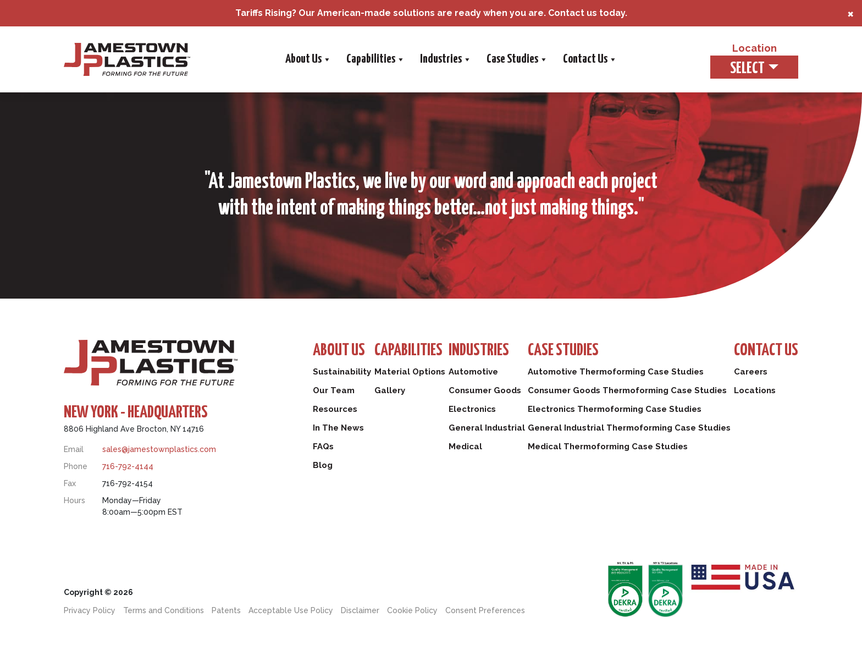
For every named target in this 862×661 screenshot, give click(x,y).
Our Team (334, 390)
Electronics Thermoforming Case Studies (614, 409)
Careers (750, 372)
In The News (338, 428)
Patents (226, 610)
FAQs (323, 446)
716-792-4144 (127, 466)
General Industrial (487, 428)
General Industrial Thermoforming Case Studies (629, 428)
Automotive (473, 372)
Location (754, 48)
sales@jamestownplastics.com (159, 449)
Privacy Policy (89, 610)
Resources (335, 409)
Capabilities (375, 59)
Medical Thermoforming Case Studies (608, 446)
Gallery (389, 390)
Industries (445, 59)
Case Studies (516, 59)
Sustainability (342, 372)
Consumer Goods (485, 390)
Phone (75, 466)
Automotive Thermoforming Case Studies (616, 372)
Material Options (409, 372)
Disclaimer (360, 610)
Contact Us (589, 59)
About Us (307, 59)
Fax (70, 483)
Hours (74, 500)
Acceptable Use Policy (290, 610)
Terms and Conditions (163, 610)
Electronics (472, 409)
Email (74, 449)
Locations (755, 390)
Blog (323, 465)
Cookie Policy (412, 610)
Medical (465, 446)
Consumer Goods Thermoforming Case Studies (627, 390)
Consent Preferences (485, 610)
